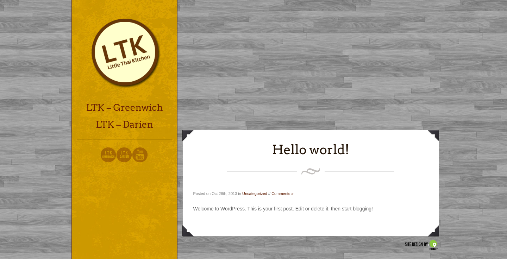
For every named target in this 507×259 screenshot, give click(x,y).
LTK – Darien (124, 124)
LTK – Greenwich (124, 107)
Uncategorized (254, 193)
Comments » (282, 193)
